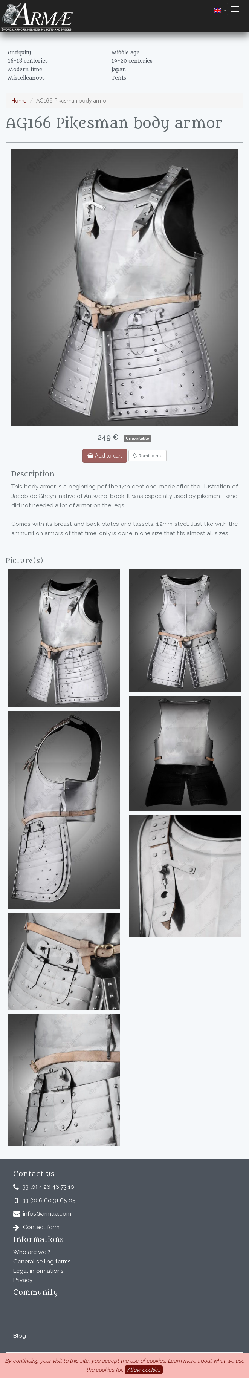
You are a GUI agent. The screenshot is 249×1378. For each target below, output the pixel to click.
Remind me (147, 455)
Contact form (41, 1227)
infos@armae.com (47, 1213)
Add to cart (104, 456)
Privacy (22, 1280)
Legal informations (38, 1271)
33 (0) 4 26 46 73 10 (48, 1187)
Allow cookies (143, 1370)
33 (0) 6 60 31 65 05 (49, 1200)
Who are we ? (31, 1252)
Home (18, 101)
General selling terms (42, 1261)
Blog (19, 1335)
